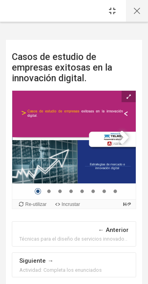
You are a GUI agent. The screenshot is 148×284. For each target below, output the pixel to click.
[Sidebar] (112, 11)
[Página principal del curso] (137, 11)
